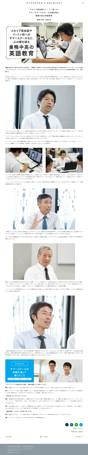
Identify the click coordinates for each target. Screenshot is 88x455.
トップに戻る (44, 437)
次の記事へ (9, 437)
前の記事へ (78, 437)
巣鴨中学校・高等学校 (77, 431)
